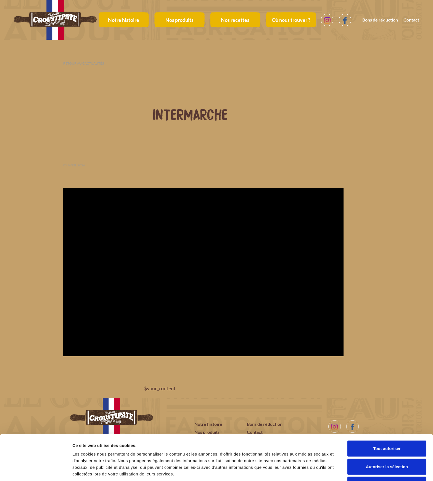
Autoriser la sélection (387, 445)
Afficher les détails (304, 470)
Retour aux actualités (83, 63)
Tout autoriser (387, 426)
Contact (411, 19)
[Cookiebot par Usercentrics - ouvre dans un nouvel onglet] (36, 470)
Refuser (387, 463)
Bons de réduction (380, 19)
